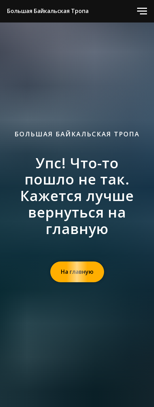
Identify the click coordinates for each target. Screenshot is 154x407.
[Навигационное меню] (142, 11)
